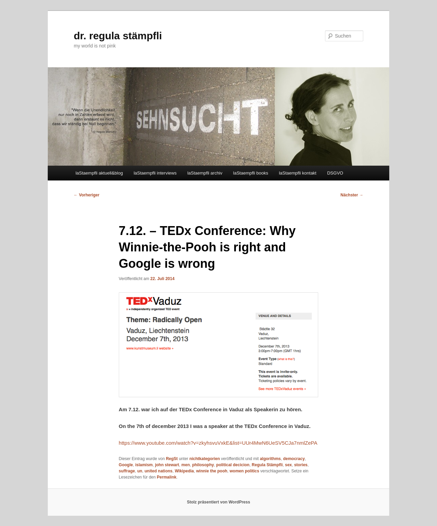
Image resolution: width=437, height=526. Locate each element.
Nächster (351, 195)
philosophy (203, 464)
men (185, 464)
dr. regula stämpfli (118, 35)
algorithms (270, 458)
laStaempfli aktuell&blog (99, 173)
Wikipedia (184, 471)
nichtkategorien (204, 458)
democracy (294, 458)
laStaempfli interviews (155, 173)
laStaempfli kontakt (297, 173)
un (139, 471)
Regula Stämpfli (267, 464)
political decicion (232, 464)
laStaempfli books (250, 173)
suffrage (127, 471)
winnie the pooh (211, 471)
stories (300, 464)
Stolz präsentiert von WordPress (218, 502)
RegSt (172, 458)
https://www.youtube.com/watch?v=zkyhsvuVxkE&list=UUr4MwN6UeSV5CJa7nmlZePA (218, 443)
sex (288, 464)
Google (126, 464)
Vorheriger (86, 195)
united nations (158, 471)
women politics (244, 471)
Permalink (166, 477)
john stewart (167, 464)
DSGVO (335, 173)
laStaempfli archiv (205, 173)
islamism (144, 464)
